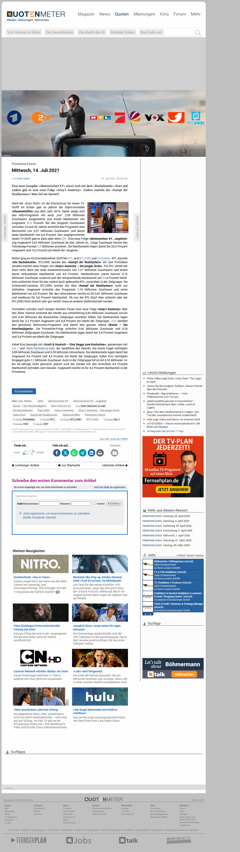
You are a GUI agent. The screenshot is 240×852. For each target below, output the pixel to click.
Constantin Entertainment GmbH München (171, 596)
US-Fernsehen (69, 822)
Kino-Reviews (127, 814)
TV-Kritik (125, 811)
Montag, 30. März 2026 (166, 545)
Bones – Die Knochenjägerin (29, 406)
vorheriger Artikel (25, 465)
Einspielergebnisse (159, 814)
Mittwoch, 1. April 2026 (166, 535)
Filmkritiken (53, 830)
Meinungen (144, 14)
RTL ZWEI (92, 419)
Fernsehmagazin (38, 830)
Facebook (9, 820)
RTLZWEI (85, 258)
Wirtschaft (67, 814)
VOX (114, 321)
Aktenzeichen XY (58, 401)
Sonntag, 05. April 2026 (166, 516)
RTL (70, 258)
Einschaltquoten (91, 830)
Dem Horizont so (61, 406)
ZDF (64, 239)
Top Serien (194, 830)
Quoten (122, 14)
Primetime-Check (95, 415)
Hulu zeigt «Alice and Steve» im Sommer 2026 (173, 419)
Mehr (196, 14)
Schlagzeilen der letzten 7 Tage (165, 431)
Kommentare (24, 391)
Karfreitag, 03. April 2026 (166, 526)
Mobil (7, 814)
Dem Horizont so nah (90, 406)
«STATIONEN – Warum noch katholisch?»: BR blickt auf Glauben (173, 425)
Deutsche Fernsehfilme (176, 830)
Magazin (86, 14)
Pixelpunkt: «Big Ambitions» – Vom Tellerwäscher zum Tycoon (167, 395)
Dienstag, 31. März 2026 (166, 540)
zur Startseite (69, 465)
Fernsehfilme (128, 830)
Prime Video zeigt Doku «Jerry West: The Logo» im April (174, 379)
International (69, 817)
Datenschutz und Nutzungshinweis (188, 818)
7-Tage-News (11, 817)
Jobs (182, 811)
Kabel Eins (19, 415)
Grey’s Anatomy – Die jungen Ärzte (99, 410)
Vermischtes (68, 811)
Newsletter (9, 811)
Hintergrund (39, 808)
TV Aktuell (24, 830)
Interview (38, 814)
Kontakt (183, 814)
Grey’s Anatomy (64, 410)
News (104, 14)
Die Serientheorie (59, 32)
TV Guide (104, 830)
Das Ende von (151, 32)
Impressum (185, 825)
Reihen (37, 811)
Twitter (8, 822)
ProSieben (103, 258)
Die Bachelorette (23, 410)
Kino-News (155, 808)
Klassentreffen (71, 415)
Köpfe (65, 820)
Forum (179, 14)
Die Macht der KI (92, 32)
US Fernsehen (66, 830)
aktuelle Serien (142, 830)
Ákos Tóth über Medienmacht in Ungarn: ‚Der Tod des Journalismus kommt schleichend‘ (173, 413)
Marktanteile (98, 811)
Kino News (14, 830)
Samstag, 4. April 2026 (165, 521)
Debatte (124, 808)
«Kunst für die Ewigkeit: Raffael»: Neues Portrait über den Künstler (174, 387)
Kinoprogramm (158, 830)
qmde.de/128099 (119, 438)
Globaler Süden (123, 32)
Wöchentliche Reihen (102, 808)
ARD (40, 401)
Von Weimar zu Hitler (23, 32)
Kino (164, 14)
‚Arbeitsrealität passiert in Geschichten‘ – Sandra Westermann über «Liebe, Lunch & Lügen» (171, 404)
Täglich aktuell (99, 814)
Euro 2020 (43, 410)
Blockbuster (115, 830)
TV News (78, 830)
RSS (7, 808)
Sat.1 (15, 348)
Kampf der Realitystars (43, 415)
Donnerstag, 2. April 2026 (167, 530)
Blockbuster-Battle (158, 817)
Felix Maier (23, 178)
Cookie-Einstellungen (189, 822)
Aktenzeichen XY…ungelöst (89, 401)
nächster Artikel (115, 465)
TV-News (67, 808)
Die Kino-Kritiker (157, 811)
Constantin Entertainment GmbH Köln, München (171, 564)
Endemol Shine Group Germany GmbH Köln (169, 575)
